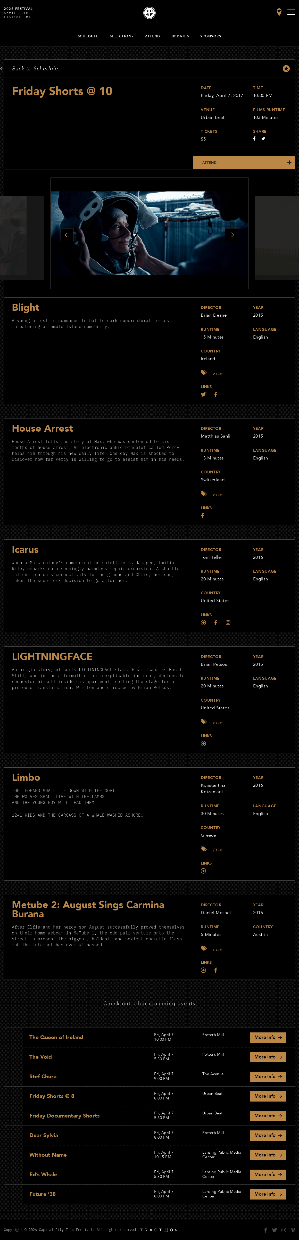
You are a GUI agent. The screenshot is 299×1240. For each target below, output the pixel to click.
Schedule (88, 36)
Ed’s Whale (43, 1174)
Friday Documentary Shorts (64, 1116)
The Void (40, 1057)
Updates (180, 36)
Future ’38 (42, 1194)
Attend (152, 36)
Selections (122, 36)
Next (231, 234)
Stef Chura (42, 1076)
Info (265, 1037)
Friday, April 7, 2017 (222, 95)
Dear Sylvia (43, 1135)
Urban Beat (213, 117)
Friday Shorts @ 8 (51, 1096)
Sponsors (210, 36)
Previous (67, 234)
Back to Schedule (35, 68)
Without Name (48, 1155)
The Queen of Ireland (56, 1037)
